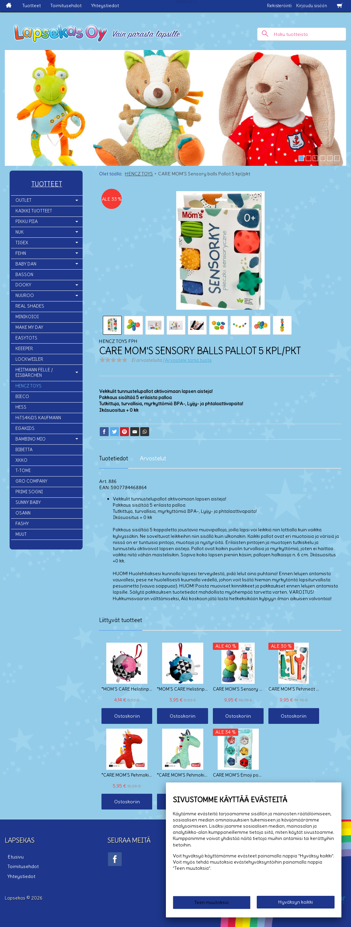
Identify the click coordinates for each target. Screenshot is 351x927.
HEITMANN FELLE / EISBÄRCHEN (34, 373)
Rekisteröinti (279, 5)
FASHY (22, 524)
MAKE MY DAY (29, 327)
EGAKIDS (25, 428)
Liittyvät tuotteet (120, 620)
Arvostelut (153, 458)
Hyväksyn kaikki (295, 903)
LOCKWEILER (29, 359)
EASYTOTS (26, 338)
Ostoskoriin (123, 716)
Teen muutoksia (211, 904)
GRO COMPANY (31, 481)
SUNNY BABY (28, 502)
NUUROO (24, 295)
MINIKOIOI (27, 317)
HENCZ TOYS (28, 386)
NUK (19, 232)
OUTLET (23, 200)
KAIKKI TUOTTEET (33, 211)
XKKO (21, 460)
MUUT (21, 534)
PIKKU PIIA (26, 221)
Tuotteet (31, 5)
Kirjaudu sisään (311, 5)
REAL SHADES (29, 306)
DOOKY (23, 285)
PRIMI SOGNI (29, 492)
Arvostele (188, 360)
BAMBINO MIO (30, 439)
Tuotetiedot (113, 458)
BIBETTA (24, 450)
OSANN (23, 513)
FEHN (20, 253)
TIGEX (21, 243)
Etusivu (13, 856)
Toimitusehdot (66, 5)
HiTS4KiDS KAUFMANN (38, 418)
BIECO (22, 396)
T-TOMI (23, 470)
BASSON (24, 274)
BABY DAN (25, 264)
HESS (20, 407)
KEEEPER (24, 348)
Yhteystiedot (105, 5)
